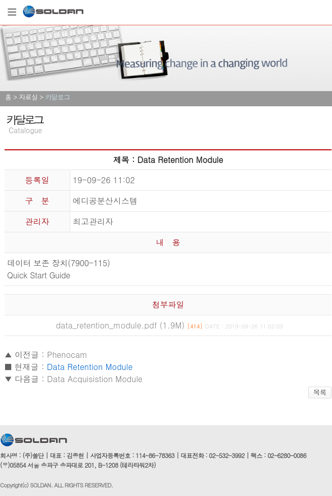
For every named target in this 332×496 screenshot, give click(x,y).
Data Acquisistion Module (95, 379)
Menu (11, 13)
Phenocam (67, 354)
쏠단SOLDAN (53, 13)
